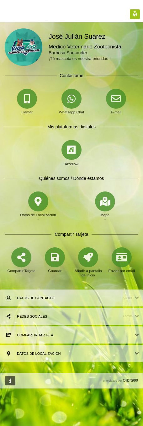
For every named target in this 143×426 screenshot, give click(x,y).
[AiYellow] (71, 153)
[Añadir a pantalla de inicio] (88, 267)
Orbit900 (130, 380)
